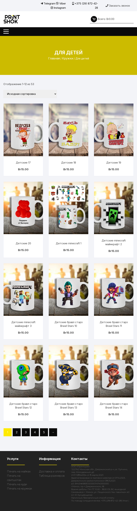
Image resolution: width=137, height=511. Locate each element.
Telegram (48, 3)
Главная (54, 58)
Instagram (58, 7)
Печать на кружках (19, 488)
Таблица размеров (52, 475)
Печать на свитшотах (14, 478)
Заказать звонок (118, 5)
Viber (61, 3)
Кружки (67, 58)
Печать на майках (19, 471)
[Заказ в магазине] (30, 94)
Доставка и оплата (52, 471)
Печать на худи (17, 484)
